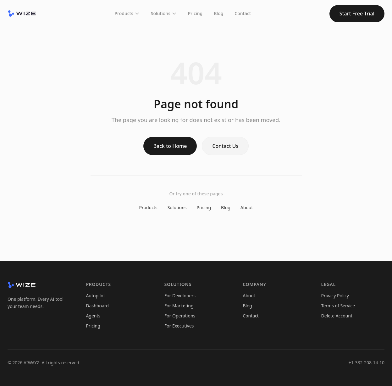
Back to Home (170, 146)
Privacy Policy (335, 296)
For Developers (180, 296)
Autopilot (95, 296)
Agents (93, 316)
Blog (218, 13)
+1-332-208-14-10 (366, 363)
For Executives (179, 326)
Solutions (164, 13)
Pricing (195, 13)
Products (127, 13)
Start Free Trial (357, 13)
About (246, 207)
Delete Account (336, 316)
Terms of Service (338, 306)
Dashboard (97, 306)
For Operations (179, 316)
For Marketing (179, 306)
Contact (243, 13)
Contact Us (225, 146)
